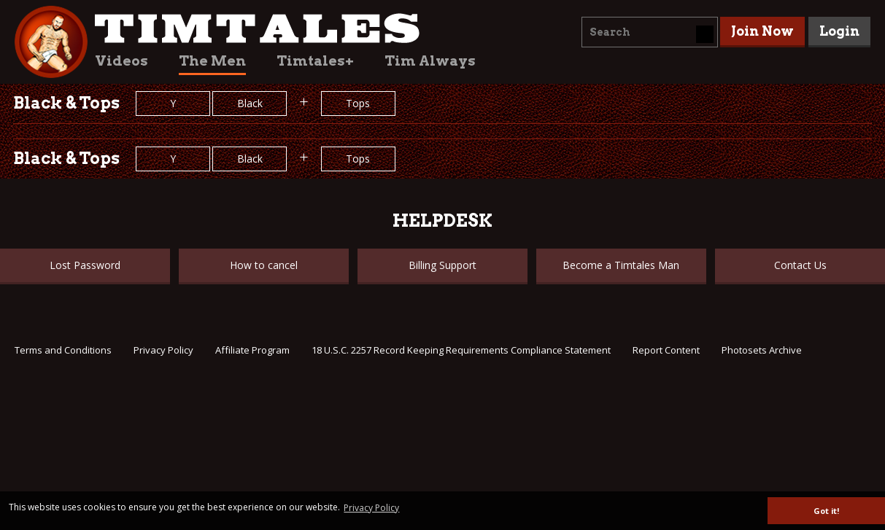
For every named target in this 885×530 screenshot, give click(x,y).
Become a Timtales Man (621, 265)
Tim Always (430, 61)
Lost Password (85, 265)
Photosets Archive (762, 350)
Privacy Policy (163, 350)
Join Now (762, 31)
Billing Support (442, 265)
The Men (212, 61)
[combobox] (649, 32)
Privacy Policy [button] (371, 508)
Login (839, 31)
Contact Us (800, 265)
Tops (358, 103)
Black (250, 103)
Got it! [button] (826, 510)
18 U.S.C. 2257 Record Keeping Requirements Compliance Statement (461, 350)
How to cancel (264, 265)
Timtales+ (315, 61)
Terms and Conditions (63, 350)
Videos (121, 61)
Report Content (666, 350)
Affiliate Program (252, 350)
